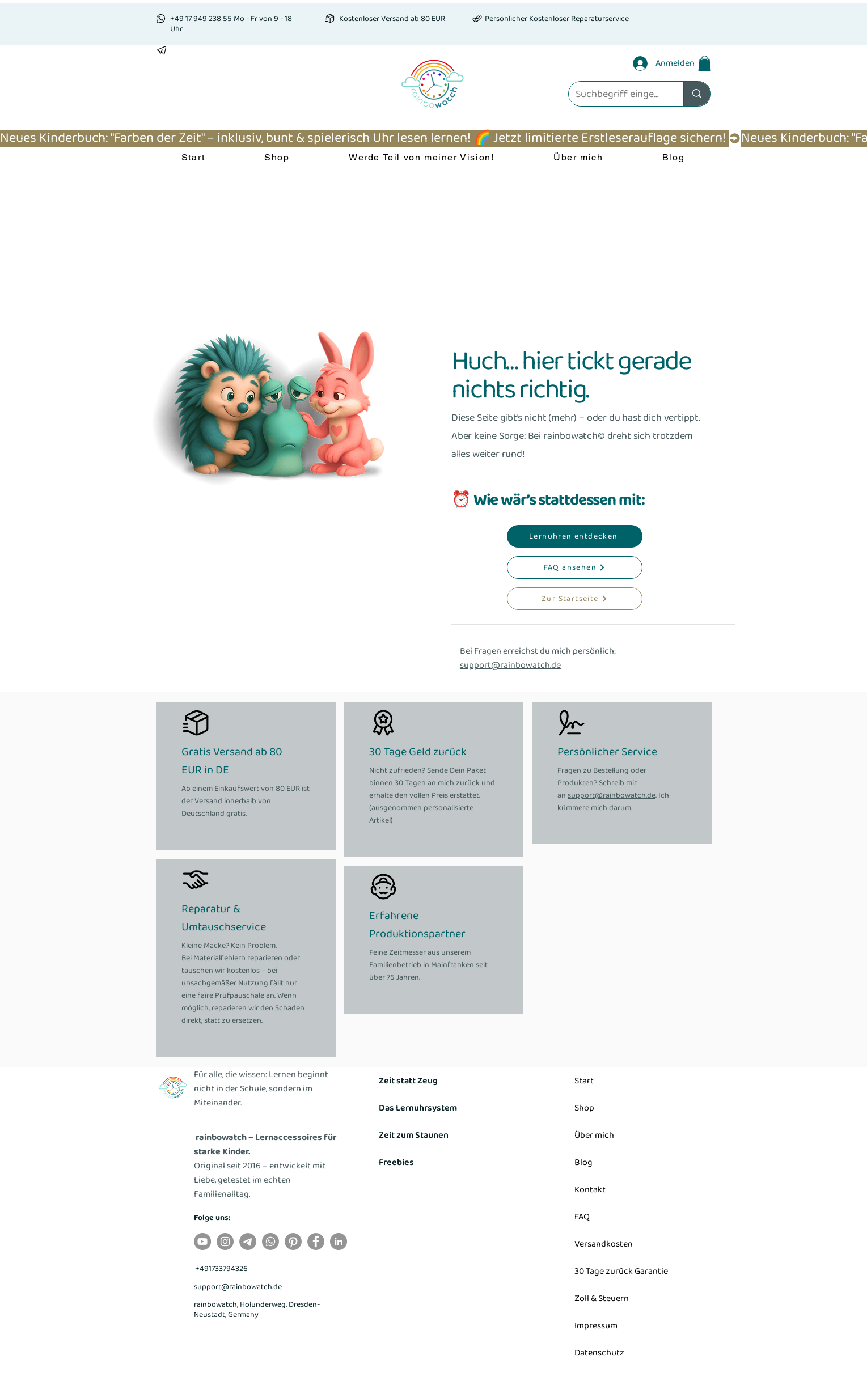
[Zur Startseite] (574, 598)
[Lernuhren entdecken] (574, 536)
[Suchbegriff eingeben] (618, 94)
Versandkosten (603, 1244)
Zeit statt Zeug (408, 1081)
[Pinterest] (293, 1241)
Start (584, 1081)
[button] (704, 63)
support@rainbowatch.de (510, 665)
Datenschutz (599, 1353)
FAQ (582, 1217)
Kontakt (590, 1190)
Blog (583, 1162)
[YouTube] (202, 1241)
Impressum (596, 1326)
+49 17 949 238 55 (201, 18)
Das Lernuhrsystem (418, 1108)
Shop (584, 1108)
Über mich (594, 1135)
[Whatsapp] (270, 1241)
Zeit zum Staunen (414, 1135)
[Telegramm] (247, 1241)
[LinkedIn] (338, 1241)
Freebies (396, 1162)
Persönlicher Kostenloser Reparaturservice (557, 18)
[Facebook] (315, 1241)
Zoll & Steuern (601, 1298)
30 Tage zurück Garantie (621, 1271)
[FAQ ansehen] (574, 567)
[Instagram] (225, 1241)
